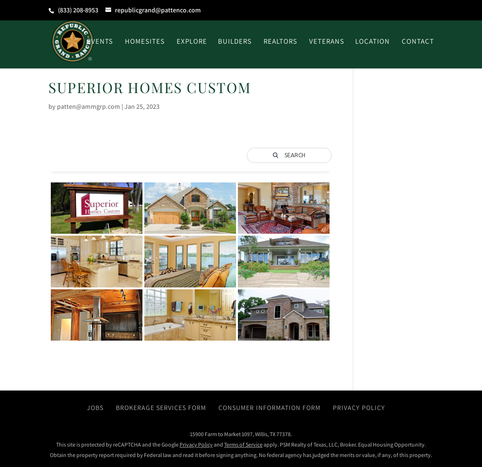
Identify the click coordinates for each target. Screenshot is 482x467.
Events (100, 42)
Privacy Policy (359, 407)
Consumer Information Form (269, 407)
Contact (418, 42)
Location (372, 42)
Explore (192, 42)
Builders (235, 42)
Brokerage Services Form (161, 407)
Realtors (280, 42)
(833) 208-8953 (78, 10)
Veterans (326, 42)
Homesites (145, 42)
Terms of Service (243, 444)
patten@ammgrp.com (88, 106)
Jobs (95, 407)
